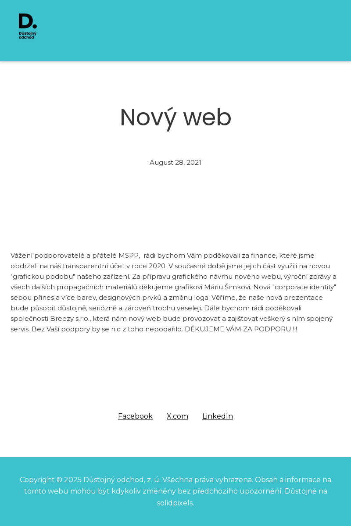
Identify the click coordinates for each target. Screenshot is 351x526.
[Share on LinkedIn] (217, 416)
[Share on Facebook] (135, 416)
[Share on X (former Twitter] (177, 416)
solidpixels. (175, 503)
